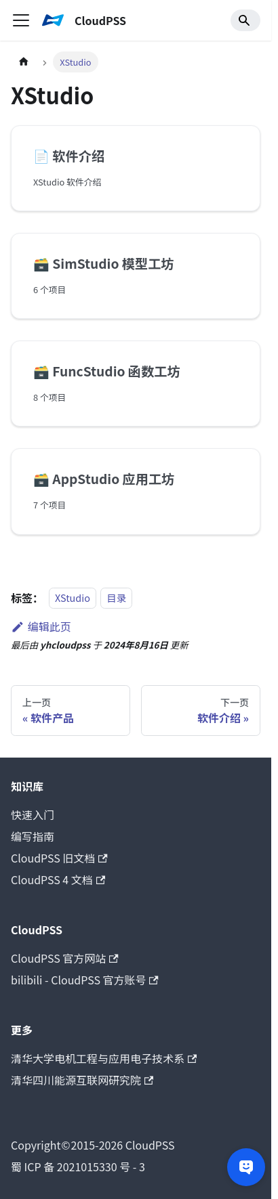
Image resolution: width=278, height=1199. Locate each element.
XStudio (72, 598)
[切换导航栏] (21, 20)
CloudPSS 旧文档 (59, 858)
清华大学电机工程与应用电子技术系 (104, 1058)
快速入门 (32, 814)
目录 (116, 598)
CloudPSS (93, 1145)
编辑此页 (41, 626)
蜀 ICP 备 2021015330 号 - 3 (78, 1166)
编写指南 (32, 836)
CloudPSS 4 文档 (58, 879)
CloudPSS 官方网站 (65, 958)
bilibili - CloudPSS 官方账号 (85, 980)
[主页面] (24, 61)
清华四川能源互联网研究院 (82, 1080)
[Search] (245, 20)
